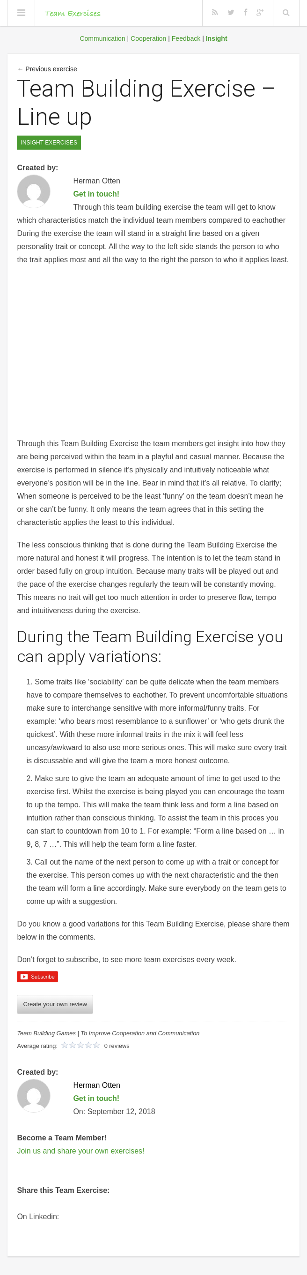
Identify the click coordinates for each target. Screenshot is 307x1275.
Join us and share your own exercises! (80, 1151)
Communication (102, 38)
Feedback (186, 38)
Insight (216, 38)
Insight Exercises (49, 142)
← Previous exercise (47, 69)
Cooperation (148, 38)
